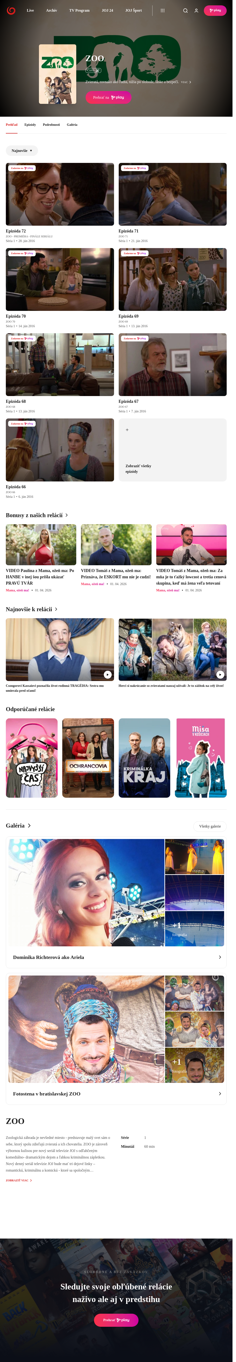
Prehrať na (108, 97)
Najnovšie (22, 151)
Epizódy (30, 124)
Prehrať (116, 1320)
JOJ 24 (107, 10)
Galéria (72, 124)
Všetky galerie (210, 826)
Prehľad (11, 124)
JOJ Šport (133, 10)
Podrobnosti (51, 124)
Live (30, 10)
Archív (51, 10)
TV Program (79, 10)
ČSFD (93, 70)
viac (187, 82)
